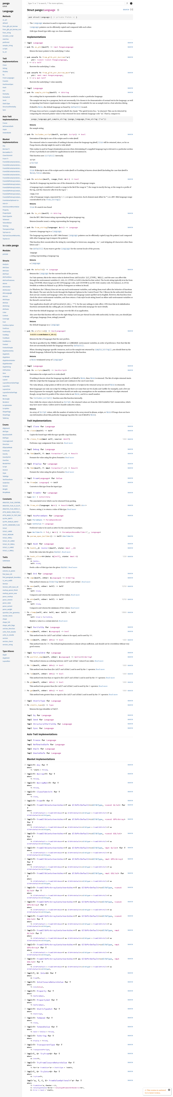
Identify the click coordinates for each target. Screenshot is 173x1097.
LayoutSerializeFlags (10, 392)
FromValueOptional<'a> (11, 200)
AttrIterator (6, 290)
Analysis (5, 264)
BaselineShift (7, 435)
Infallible (44, 497)
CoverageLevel (8, 441)
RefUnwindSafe (8, 126)
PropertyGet (7, 213)
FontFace (6, 328)
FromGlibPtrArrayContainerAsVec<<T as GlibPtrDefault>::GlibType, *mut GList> (12, 191)
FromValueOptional (59, 1080)
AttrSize (5, 303)
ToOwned (6, 220)
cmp (32, 578)
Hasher (44, 548)
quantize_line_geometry (11, 613)
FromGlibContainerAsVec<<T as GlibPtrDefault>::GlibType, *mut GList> (12, 171)
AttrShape (6, 300)
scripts (5, 49)
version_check (8, 641)
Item (4, 373)
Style (4, 473)
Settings (131, 3)
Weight (5, 489)
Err (34, 497)
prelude (5, 254)
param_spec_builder (40, 536)
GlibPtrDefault (80, 805)
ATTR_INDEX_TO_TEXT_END (12, 515)
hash (32, 548)
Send (4, 100)
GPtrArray (118, 819)
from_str (34, 505)
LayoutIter (6, 386)
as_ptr (5, 20)
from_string (7, 33)
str (67, 179)
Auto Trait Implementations (10, 118)
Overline (6, 460)
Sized (38, 563)
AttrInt (5, 284)
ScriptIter (6, 408)
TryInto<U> (6, 239)
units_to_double (8, 635)
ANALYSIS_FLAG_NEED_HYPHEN (12, 509)
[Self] (57, 556)
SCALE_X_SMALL (8, 551)
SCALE (5, 528)
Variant (5, 486)
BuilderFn (37, 532)
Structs (6, 261)
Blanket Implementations (10, 141)
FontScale (6, 451)
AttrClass (6, 268)
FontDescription (8, 325)
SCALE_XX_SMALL (9, 544)
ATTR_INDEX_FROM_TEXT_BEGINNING (12, 512)
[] (132, 9)
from (32, 482)
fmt (32, 453)
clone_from (35, 439)
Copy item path (58, 10)
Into (42, 973)
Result (74, 453)
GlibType (97, 805)
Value (59, 478)
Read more (68, 443)
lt (31, 665)
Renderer (6, 402)
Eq (3, 75)
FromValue (44, 1067)
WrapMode (6, 492)
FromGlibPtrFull (99, 813)
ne (31, 640)
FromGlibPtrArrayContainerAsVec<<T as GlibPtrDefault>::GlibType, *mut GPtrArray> (12, 194)
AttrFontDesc (7, 277)
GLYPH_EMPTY (7, 519)
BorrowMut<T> (8, 152)
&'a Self (37, 62)
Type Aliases (8, 651)
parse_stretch (7, 600)
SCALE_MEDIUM (8, 535)
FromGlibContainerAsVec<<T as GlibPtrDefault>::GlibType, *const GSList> (12, 168)
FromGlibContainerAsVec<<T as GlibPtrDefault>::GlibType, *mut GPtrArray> (12, 175)
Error (35, 1090)
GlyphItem (6, 357)
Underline (6, 483)
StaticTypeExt (7, 216)
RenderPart (6, 464)
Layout (5, 380)
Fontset (5, 344)
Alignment (6, 428)
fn (47, 532)
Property (6, 210)
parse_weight (7, 609)
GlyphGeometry (8, 351)
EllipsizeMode (7, 448)
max (32, 586)
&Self (66, 439)
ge (31, 690)
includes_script (8, 36)
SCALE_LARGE (7, 531)
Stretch (5, 470)
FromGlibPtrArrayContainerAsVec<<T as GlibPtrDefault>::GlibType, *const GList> (12, 181)
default (5, 23)
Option (77, 657)
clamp (33, 612)
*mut (56, 47)
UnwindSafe (7, 133)
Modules (6, 250)
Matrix (5, 396)
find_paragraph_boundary (12, 577)
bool (83, 134)
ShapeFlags (7, 412)
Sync (4, 110)
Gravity (5, 454)
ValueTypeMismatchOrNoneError (67, 1088)
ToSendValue (7, 223)
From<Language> (8, 78)
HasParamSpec (8, 84)
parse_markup (8, 597)
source (126, 9)
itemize (5, 584)
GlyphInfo (6, 354)
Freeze (5, 123)
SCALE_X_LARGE (8, 547)
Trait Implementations (10, 60)
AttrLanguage (7, 293)
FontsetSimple (8, 348)
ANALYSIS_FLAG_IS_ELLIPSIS (12, 506)
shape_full (6, 622)
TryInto (44, 1071)
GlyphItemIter (7, 364)
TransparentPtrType (41, 1050)
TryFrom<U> (7, 232)
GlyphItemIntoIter (9, 360)
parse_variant (7, 606)
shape (5, 619)
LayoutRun (6, 661)
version (5, 638)
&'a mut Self (39, 78)
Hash (4, 88)
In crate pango (11, 245)
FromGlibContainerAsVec (50, 805)
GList (116, 805)
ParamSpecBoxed (53, 520)
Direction (6, 444)
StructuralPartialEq (9, 107)
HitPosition (6, 370)
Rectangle (6, 399)
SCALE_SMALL (7, 538)
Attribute (6, 309)
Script (5, 467)
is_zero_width (7, 581)
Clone (5, 65)
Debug (5, 68)
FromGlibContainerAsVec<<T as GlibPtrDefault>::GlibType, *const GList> (12, 162)
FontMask (6, 338)
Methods (7, 16)
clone (33, 430)
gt (31, 682)
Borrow (40, 774)
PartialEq (6, 94)
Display (5, 71)
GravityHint (7, 457)
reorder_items (7, 616)
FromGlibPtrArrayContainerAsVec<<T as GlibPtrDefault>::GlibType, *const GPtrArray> (12, 184)
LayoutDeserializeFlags (11, 383)
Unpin (5, 129)
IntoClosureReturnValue (11, 207)
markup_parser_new (10, 593)
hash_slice (35, 556)
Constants (7, 499)
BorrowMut (42, 783)
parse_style (7, 603)
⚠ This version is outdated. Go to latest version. (155, 1091)
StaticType (6, 104)
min (32, 599)
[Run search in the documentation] (76, 3)
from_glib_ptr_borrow (10, 26)
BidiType (6, 438)
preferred (6, 42)
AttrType (5, 431)
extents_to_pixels (9, 571)
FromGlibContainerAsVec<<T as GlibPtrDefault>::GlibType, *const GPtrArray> (12, 165)
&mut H (73, 556)
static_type (36, 705)
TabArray (6, 418)
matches (6, 39)
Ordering (70, 578)
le (31, 674)
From (35, 478)
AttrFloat (6, 274)
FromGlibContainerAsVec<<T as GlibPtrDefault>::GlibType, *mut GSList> (12, 178)
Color (4, 312)
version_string (8, 645)
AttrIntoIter (6, 287)
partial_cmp (36, 657)
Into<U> (5, 204)
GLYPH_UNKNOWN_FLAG (11, 525)
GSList (116, 833)
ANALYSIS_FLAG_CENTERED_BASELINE (12, 503)
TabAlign (5, 476)
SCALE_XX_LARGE (9, 541)
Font (4, 322)
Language (8, 11)
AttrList (5, 296)
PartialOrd (6, 97)
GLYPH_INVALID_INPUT (10, 522)
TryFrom (44, 1053)
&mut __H (70, 548)
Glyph (5, 655)
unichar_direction (9, 629)
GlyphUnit (6, 658)
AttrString (6, 306)
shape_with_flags (9, 625)
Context (5, 316)
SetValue (37, 524)
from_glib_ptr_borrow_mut (12, 29)
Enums (6, 425)
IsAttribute (6, 561)
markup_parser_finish (10, 590)
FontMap (6, 335)
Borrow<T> (6, 149)
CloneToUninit (7, 155)
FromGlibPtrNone (54, 813)
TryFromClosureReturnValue (12, 236)
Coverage (6, 319)
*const (41, 60)
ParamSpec (37, 520)
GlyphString (7, 367)
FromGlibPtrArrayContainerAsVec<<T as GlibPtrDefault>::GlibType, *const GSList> (12, 188)
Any (4, 146)
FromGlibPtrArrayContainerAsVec (55, 887)
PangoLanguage (66, 47)
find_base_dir (7, 574)
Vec (53, 331)
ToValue (42, 1032)
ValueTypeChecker (40, 1088)
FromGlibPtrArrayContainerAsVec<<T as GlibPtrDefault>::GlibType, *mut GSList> (12, 197)
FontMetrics (7, 341)
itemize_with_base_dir (10, 587)
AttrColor (6, 271)
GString (65, 92)
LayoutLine (6, 389)
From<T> (5, 159)
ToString (5, 226)
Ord (4, 91)
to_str (5, 52)
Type (51, 705)
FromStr (5, 81)
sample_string (8, 46)
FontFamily (6, 332)
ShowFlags (6, 415)
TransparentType (8, 229)
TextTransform (8, 480)
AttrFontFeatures (8, 280)
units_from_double (9, 632)
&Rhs (51, 640)
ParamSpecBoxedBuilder (74, 532)
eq (31, 631)
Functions (7, 567)
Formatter (56, 453)
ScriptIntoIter (7, 405)
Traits (5, 557)
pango (6, 3)
